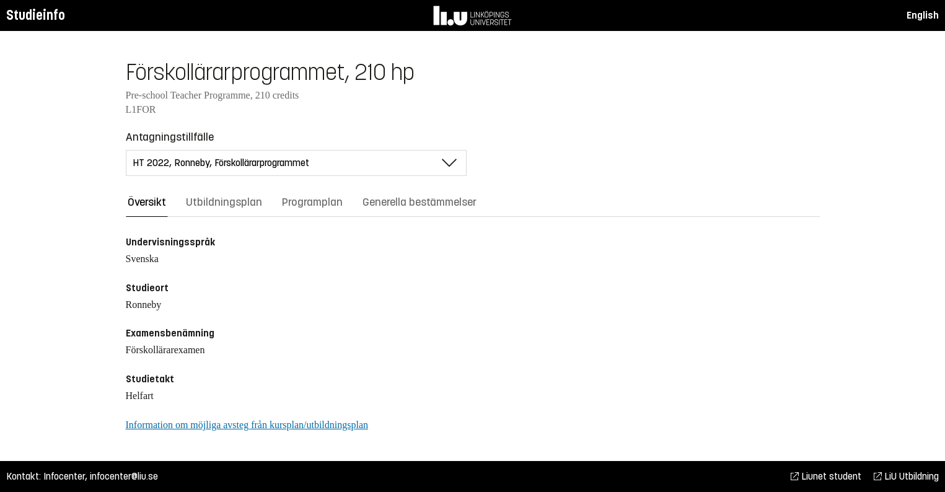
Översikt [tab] (147, 202)
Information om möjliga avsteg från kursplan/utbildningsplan (247, 425)
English (923, 15)
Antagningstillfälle (170, 137)
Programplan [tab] (312, 202)
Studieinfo (35, 15)
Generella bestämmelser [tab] (420, 202)
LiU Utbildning (906, 476)
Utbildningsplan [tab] (224, 202)
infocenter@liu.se (124, 476)
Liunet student (826, 476)
